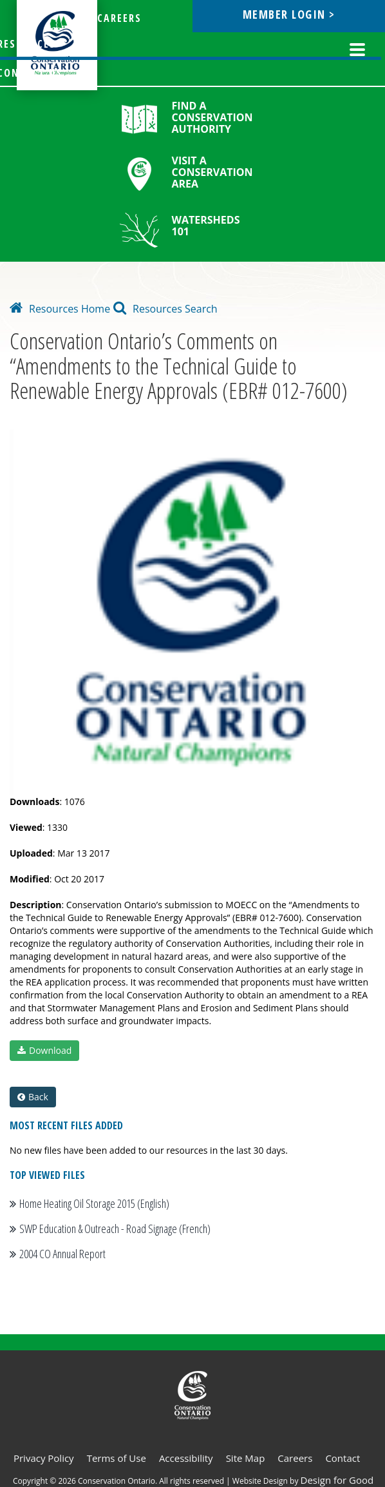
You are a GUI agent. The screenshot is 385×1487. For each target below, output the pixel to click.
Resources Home (60, 309)
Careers (294, 1458)
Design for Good (337, 1479)
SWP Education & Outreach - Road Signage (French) (115, 1228)
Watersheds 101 (206, 225)
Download (44, 1050)
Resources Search (165, 309)
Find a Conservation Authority (212, 117)
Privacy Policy (44, 1458)
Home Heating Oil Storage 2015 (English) (94, 1203)
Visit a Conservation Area (212, 172)
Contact (342, 1458)
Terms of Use (116, 1458)
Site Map (245, 1458)
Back (32, 1097)
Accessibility (186, 1458)
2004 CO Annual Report (62, 1253)
